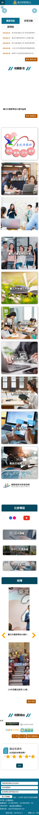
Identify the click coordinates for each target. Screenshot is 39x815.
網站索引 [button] (2, 2)
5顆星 (33, 756)
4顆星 (27, 756)
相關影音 (19, 68)
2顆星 (14, 756)
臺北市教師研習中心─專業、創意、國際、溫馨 (22, 2)
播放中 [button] (2, 7)
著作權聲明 (6, 787)
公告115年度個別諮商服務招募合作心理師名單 (20, 48)
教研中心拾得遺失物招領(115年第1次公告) (20, 53)
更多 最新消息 (31, 59)
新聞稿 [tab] (10, 27)
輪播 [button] (1, 720)
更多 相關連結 (33, 736)
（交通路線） (9, 800)
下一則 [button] (4, 10)
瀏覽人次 (31, 813)
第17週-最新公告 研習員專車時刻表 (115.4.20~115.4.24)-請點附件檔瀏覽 (20, 43)
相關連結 (19, 715)
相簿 (19, 580)
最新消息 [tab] (10, 21)
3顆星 (20, 756)
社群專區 (19, 508)
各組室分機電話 (15, 806)
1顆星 (8, 756)
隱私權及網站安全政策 (10, 783)
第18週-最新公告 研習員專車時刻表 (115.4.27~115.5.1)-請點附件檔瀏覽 (20, 33)
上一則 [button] (34, 10)
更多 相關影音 (31, 116)
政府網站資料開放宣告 (10, 792)
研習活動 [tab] (28, 21)
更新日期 (9, 813)
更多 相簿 (31, 701)
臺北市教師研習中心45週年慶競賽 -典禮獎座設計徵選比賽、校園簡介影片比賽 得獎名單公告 (20, 38)
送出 (20, 762)
